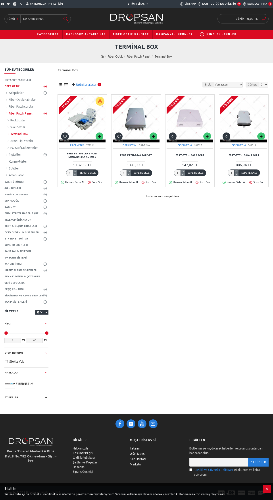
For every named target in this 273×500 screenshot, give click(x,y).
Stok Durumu (13, 353)
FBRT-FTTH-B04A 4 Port (244, 155)
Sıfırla (43, 312)
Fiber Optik (115, 56)
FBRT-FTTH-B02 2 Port (189, 155)
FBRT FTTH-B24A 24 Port (136, 155)
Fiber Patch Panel (138, 56)
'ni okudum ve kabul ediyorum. (225, 472)
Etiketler (11, 397)
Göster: (252, 84)
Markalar (11, 372)
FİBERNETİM (77, 145)
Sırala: (208, 84)
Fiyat (7, 323)
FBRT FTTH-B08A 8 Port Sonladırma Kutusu (82, 155)
